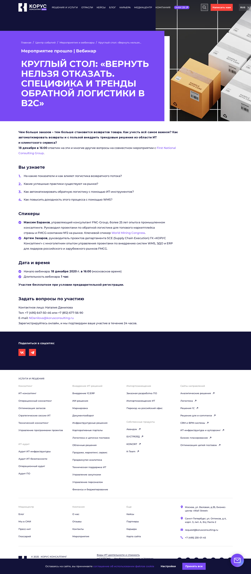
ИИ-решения (80, 400)
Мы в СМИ (24, 521)
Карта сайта (133, 536)
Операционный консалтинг (35, 400)
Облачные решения (84, 445)
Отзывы (77, 521)
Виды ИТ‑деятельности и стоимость (118, 555)
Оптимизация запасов (31, 408)
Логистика (188, 400)
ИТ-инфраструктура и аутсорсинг (202, 430)
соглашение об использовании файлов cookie (123, 566)
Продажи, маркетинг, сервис (89, 452)
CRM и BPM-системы (194, 422)
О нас (75, 514)
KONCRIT (133, 444)
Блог (112, 7)
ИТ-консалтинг (27, 393)
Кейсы (101, 7)
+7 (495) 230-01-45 (195, 537)
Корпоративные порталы (87, 430)
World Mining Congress (128, 233)
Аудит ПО (24, 473)
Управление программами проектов (40, 430)
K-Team (132, 451)
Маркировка (80, 408)
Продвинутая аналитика (87, 459)
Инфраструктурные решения (89, 422)
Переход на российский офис (144, 408)
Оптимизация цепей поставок (200, 445)
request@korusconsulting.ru (201, 529)
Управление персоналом (87, 482)
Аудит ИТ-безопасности (32, 458)
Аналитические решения (197, 393)
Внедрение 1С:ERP (83, 393)
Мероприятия (80, 536)
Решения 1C (189, 408)
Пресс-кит (24, 529)
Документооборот (83, 415)
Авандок (133, 429)
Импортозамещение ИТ (140, 400)
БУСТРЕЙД (135, 436)
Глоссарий (24, 536)
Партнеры (132, 521)
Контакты (78, 529)
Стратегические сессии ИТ (34, 415)
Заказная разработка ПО (141, 393)
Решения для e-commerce (198, 415)
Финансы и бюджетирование (90, 489)
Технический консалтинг (33, 422)
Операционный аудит (31, 466)
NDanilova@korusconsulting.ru (51, 318)
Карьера (125, 7)
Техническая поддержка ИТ (89, 467)
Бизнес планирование (196, 437)
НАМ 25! (180, 7)
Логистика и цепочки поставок (91, 437)
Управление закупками (86, 474)
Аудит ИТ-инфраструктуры (34, 451)
